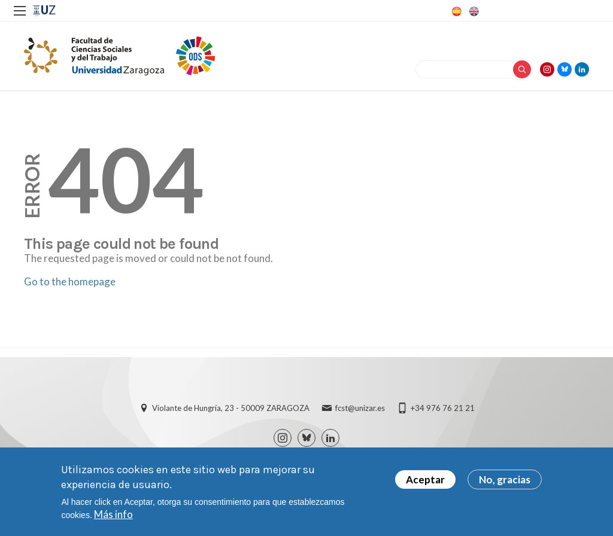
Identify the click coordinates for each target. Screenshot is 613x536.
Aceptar (425, 483)
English (473, 11)
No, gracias (504, 483)
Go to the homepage (70, 281)
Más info (113, 519)
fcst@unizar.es (360, 408)
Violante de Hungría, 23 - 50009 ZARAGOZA (230, 408)
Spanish (455, 11)
